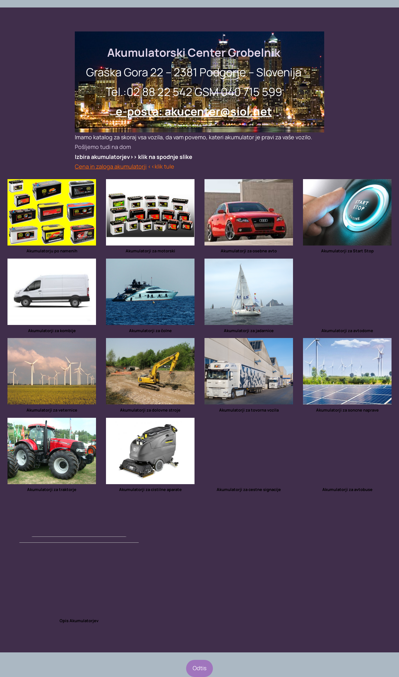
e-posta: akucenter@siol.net (194, 111)
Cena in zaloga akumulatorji (111, 166)
